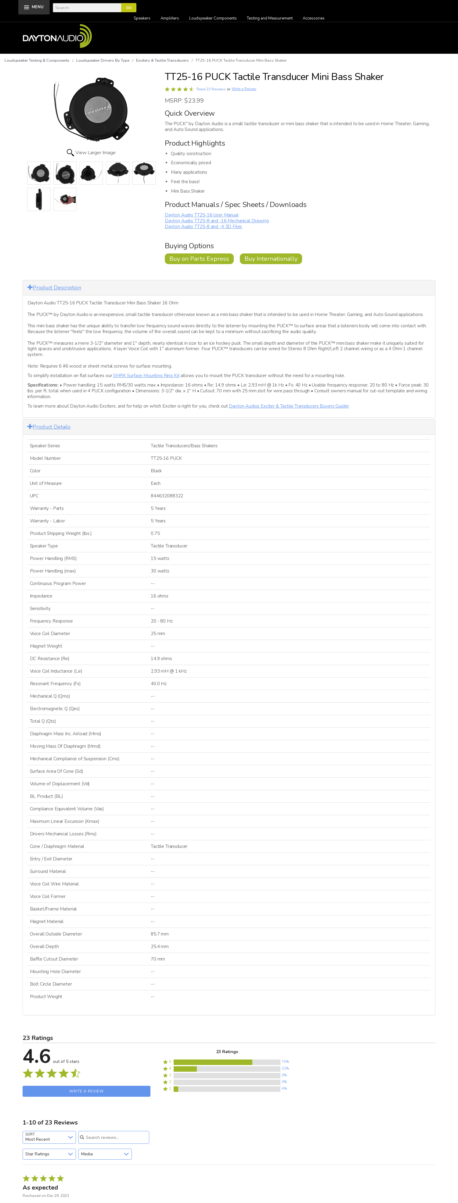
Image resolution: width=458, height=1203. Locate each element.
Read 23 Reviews (211, 89)
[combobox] (49, 1137)
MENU (38, 7)
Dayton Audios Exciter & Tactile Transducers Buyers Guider (289, 406)
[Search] (87, 7)
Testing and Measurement (270, 18)
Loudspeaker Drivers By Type (102, 60)
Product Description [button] (54, 287)
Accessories (314, 18)
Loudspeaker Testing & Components (37, 60)
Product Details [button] (48, 427)
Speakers (142, 18)
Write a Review (244, 89)
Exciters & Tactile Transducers (162, 60)
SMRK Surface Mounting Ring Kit (146, 376)
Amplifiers (169, 18)
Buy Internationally (271, 259)
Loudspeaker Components (213, 18)
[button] (227, 1062)
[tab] (229, 287)
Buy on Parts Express (199, 259)
